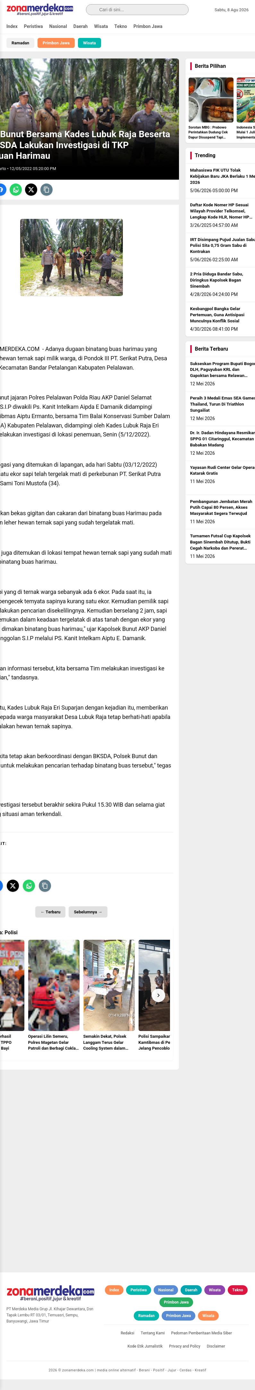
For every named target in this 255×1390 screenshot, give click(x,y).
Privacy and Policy (184, 1357)
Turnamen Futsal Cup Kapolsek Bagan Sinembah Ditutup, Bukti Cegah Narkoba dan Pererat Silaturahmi (220, 555)
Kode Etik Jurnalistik (145, 1357)
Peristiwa (33, 26)
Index (12, 26)
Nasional (58, 26)
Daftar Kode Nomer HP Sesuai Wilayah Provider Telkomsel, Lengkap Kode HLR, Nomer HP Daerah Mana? (219, 224)
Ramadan (20, 43)
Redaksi (127, 1344)
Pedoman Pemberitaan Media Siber (201, 1344)
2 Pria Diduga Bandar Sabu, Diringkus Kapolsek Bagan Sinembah (216, 291)
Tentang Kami (153, 1344)
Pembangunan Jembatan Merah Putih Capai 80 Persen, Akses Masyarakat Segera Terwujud (221, 518)
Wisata (101, 26)
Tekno (120, 26)
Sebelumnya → (88, 922)
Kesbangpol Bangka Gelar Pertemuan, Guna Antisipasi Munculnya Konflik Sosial (217, 325)
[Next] (158, 1006)
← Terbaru (50, 922)
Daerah (80, 26)
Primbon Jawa (147, 26)
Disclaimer (216, 1357)
